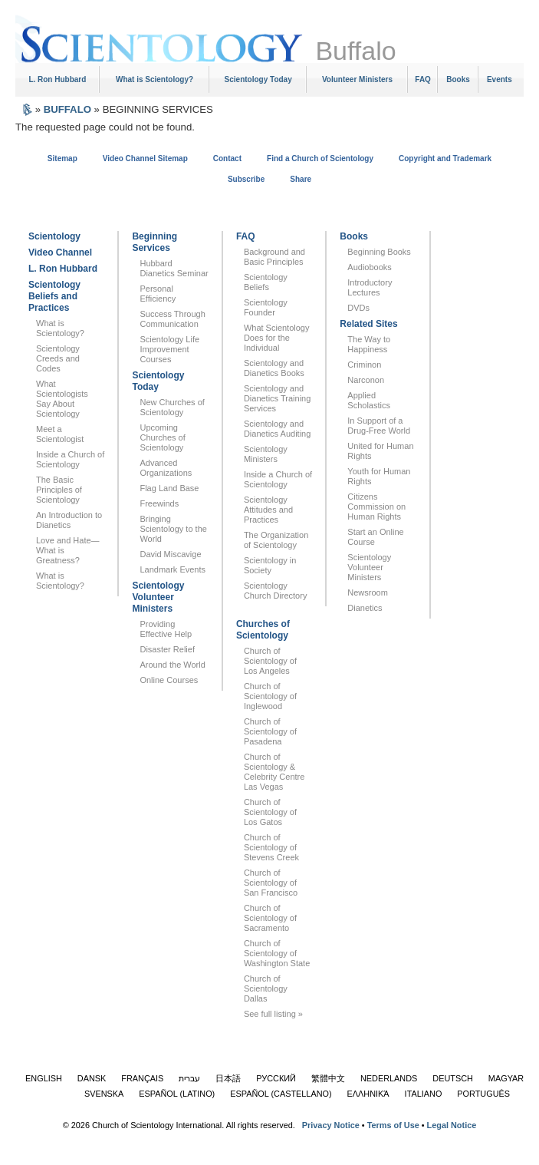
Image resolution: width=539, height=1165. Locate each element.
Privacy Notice (331, 1125)
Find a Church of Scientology (320, 158)
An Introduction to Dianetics (69, 520)
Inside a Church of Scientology (70, 459)
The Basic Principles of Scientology (59, 489)
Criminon (364, 364)
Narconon (365, 379)
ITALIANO (423, 1093)
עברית (189, 1078)
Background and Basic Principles (274, 256)
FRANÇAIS (142, 1078)
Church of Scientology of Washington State (277, 953)
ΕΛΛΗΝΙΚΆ (368, 1093)
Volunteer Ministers (357, 79)
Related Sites (368, 323)
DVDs (358, 307)
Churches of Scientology (263, 630)
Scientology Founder (266, 307)
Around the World (172, 664)
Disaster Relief (167, 649)
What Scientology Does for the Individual (277, 337)
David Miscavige (170, 554)
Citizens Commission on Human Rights (376, 506)
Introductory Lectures (369, 287)
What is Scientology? (154, 79)
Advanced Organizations (166, 467)
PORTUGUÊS (483, 1093)
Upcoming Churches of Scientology (162, 437)
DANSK (91, 1078)
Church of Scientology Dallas (266, 988)
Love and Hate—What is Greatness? (68, 550)
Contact (227, 158)
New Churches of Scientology (172, 407)
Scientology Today (258, 79)
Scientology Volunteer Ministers (158, 597)
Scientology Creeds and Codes (58, 358)
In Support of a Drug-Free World (378, 425)
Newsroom (367, 592)
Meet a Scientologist (60, 434)
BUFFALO (67, 109)
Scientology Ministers (266, 454)
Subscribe (246, 179)
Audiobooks (369, 267)
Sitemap (62, 158)
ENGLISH (43, 1078)
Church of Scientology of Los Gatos (270, 812)
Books (458, 79)
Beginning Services (154, 242)
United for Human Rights (380, 450)
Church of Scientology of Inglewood (270, 696)
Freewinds (159, 503)
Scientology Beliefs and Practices (54, 296)
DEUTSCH (452, 1078)
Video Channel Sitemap (145, 158)
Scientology (54, 236)
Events (499, 79)
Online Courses (169, 680)
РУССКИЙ (276, 1078)
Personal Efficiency (158, 293)
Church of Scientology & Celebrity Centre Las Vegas (274, 771)
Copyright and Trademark (445, 158)
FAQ (423, 79)
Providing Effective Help (166, 629)
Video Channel (60, 252)
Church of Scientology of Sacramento (270, 917)
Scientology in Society (270, 565)
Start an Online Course (375, 536)
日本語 (228, 1078)
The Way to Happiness (368, 344)
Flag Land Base (169, 488)
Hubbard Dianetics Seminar (174, 268)
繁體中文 (328, 1078)
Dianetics (364, 607)
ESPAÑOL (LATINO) (177, 1093)
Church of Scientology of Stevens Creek (271, 847)
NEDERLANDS (388, 1078)
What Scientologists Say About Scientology (62, 398)
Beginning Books (379, 251)
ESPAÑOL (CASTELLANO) (280, 1093)
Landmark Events (172, 569)
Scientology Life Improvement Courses (169, 349)
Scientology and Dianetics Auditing (277, 428)
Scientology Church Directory (275, 590)
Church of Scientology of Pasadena (270, 731)
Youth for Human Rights (378, 476)
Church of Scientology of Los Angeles (270, 660)
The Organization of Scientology (276, 539)
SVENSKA (103, 1093)
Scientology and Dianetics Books (274, 368)
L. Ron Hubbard (57, 79)
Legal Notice (452, 1125)
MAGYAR (506, 1078)
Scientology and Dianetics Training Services (277, 398)
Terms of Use (393, 1125)
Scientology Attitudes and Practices (268, 509)
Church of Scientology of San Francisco (270, 882)
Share (300, 179)
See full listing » (273, 1013)
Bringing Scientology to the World (173, 528)
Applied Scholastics (368, 400)
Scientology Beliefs (266, 282)
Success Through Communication (172, 318)
